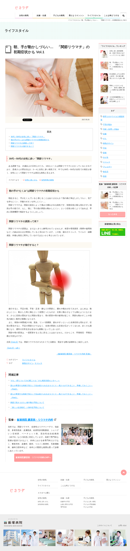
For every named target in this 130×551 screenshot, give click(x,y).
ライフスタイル (94, 15)
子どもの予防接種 (89, 504)
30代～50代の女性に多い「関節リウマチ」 (28, 137)
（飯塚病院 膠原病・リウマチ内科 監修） (74, 354)
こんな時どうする (111, 15)
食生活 (105, 172)
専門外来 (64, 507)
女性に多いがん (31, 180)
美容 (105, 176)
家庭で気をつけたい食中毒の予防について (27, 402)
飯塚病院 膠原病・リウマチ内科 (35, 419)
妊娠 (105, 134)
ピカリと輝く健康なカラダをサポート (71, 4)
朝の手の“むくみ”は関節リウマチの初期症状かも (30, 140)
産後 (105, 153)
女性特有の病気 (47, 180)
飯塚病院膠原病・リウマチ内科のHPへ (33, 457)
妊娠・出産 (41, 15)
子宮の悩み (107, 124)
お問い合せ (122, 525)
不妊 (105, 148)
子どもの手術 (88, 507)
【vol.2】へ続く (13, 348)
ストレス (38, 363)
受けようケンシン (76, 15)
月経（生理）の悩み (111, 129)
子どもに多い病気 (89, 501)
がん (105, 138)
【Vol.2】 (14, 342)
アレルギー (107, 167)
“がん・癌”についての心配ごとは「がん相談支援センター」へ (35, 381)
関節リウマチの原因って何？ (22, 143)
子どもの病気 (59, 15)
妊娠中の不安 (65, 501)
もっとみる (112, 214)
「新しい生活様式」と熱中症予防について (27, 407)
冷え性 (105, 157)
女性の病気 (24, 15)
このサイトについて (104, 525)
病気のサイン (28, 363)
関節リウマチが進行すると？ (22, 146)
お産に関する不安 (67, 504)
